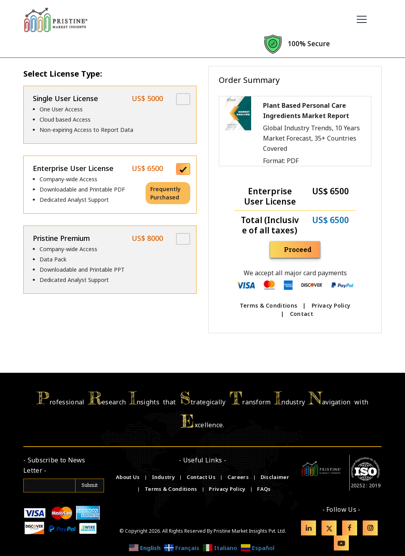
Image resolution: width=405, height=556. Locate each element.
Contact (301, 313)
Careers (238, 477)
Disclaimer (275, 477)
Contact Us (202, 477)
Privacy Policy (331, 305)
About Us (128, 477)
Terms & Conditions (268, 305)
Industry (163, 477)
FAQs (264, 488)
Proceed (298, 249)
